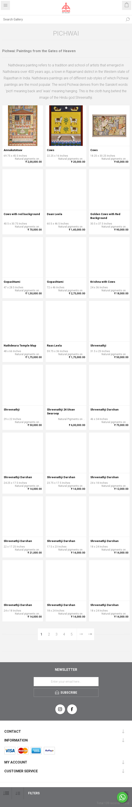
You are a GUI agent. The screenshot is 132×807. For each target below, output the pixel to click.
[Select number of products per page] (6, 793)
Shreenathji (98, 345)
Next (81, 634)
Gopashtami (12, 281)
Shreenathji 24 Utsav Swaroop (61, 411)
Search (127, 19)
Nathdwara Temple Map (20, 345)
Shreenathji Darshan (104, 409)
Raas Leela (54, 345)
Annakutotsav (13, 150)
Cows (50, 150)
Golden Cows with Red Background (105, 216)
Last (89, 634)
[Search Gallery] (61, 19)
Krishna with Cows (102, 281)
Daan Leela (54, 214)
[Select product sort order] (18, 793)
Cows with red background (22, 214)
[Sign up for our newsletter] (66, 681)
